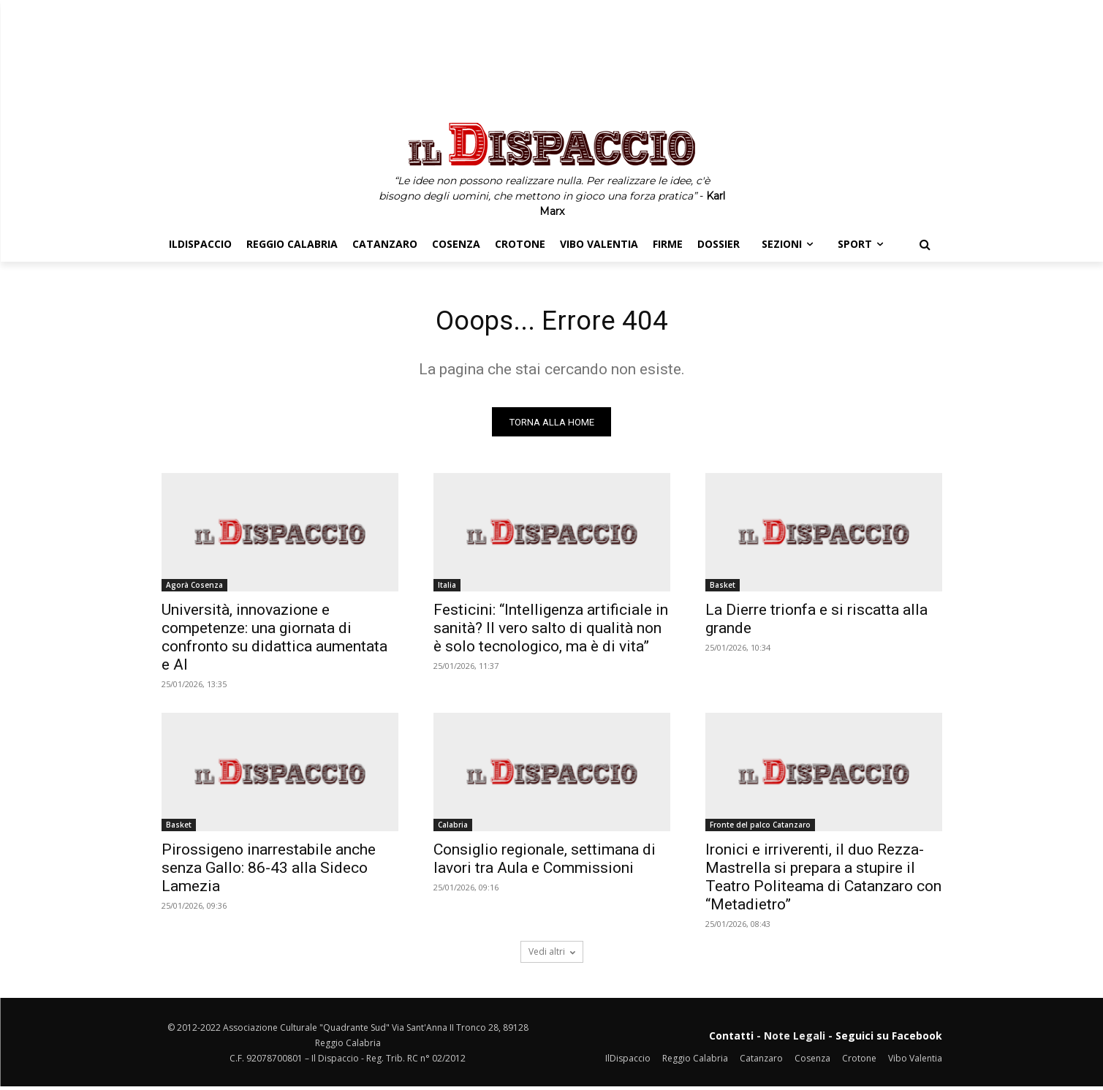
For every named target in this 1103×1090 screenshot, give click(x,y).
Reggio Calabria (695, 1061)
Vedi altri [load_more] (551, 955)
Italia (447, 588)
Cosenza (812, 1061)
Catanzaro (761, 1061)
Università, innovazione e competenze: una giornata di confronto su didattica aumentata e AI (274, 641)
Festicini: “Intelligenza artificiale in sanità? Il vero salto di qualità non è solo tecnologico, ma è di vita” (550, 632)
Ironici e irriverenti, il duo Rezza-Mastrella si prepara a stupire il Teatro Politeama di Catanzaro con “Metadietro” (823, 880)
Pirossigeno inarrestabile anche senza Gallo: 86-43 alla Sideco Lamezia (269, 871)
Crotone (859, 1061)
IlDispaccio (628, 1061)
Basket (722, 588)
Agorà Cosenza (194, 588)
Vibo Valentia (915, 1061)
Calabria (453, 828)
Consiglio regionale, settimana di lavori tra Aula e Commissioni (544, 862)
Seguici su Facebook (888, 1039)
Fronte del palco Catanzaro (760, 828)
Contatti (731, 1039)
